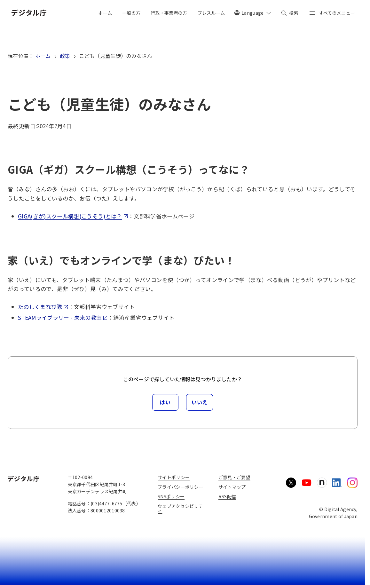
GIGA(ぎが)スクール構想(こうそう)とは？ (73, 216)
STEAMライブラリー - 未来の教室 (63, 317)
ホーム (43, 55)
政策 (65, 55)
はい (165, 402)
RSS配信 (227, 496)
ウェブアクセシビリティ (180, 508)
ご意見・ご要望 (234, 477)
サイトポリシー (174, 477)
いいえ (200, 402)
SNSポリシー (171, 496)
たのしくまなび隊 (43, 307)
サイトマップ (232, 487)
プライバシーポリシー (180, 487)
